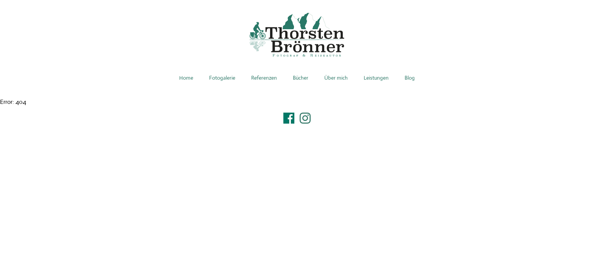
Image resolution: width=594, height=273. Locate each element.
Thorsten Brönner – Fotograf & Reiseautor (297, 34)
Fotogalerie (222, 77)
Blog (410, 77)
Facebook (288, 118)
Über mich (336, 77)
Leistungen (376, 77)
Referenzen (264, 77)
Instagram (305, 118)
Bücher (300, 77)
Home (186, 77)
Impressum (297, 128)
